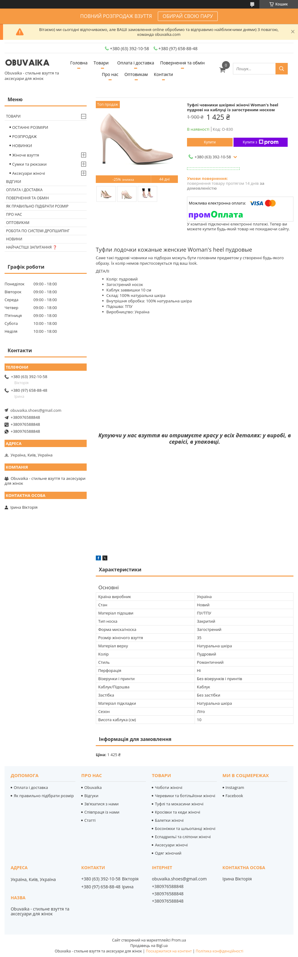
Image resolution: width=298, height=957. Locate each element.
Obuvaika (93, 787)
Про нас (110, 74)
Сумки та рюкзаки (29, 164)
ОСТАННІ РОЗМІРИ (30, 127)
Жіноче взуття (25, 155)
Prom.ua (179, 940)
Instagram (235, 787)
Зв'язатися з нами (101, 804)
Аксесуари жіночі (28, 173)
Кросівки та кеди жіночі (177, 812)
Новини (14, 239)
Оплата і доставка (135, 63)
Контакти (163, 74)
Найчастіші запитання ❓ (31, 247)
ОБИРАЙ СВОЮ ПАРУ (188, 16)
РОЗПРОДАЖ (24, 136)
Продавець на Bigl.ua (149, 945)
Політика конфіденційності (219, 951)
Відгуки (13, 181)
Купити (210, 142)
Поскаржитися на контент (169, 951)
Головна (79, 63)
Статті (89, 820)
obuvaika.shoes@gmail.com (35, 410)
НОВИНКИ (22, 145)
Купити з (260, 142)
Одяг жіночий (168, 853)
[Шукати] (281, 68)
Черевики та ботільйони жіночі (185, 795)
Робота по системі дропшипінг (38, 230)
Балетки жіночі (169, 820)
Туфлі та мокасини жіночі (179, 804)
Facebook (234, 795)
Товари (101, 63)
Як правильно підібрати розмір (37, 206)
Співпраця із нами (101, 812)
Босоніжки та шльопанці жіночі (185, 828)
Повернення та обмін (182, 63)
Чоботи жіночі (168, 787)
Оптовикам (136, 74)
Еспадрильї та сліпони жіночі (183, 836)
